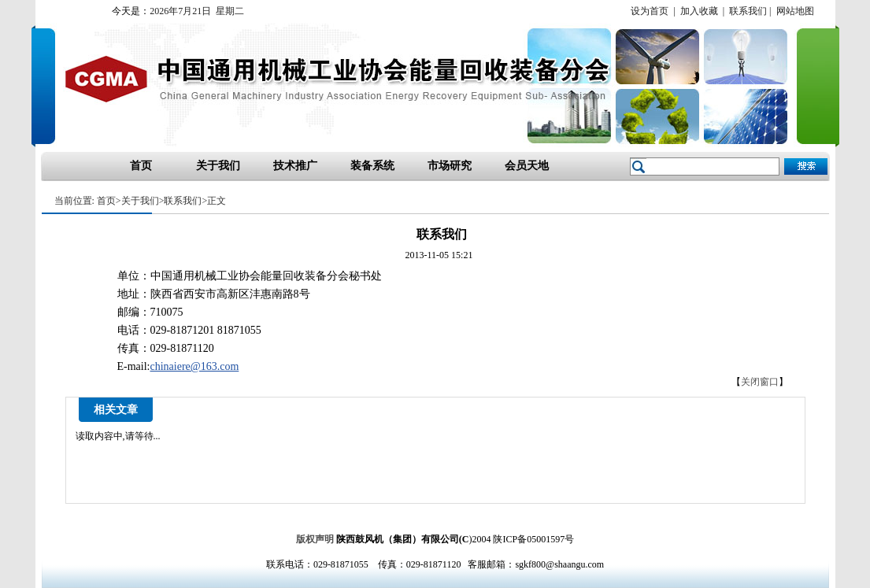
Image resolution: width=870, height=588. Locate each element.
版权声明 (315, 539)
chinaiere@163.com (194, 366)
